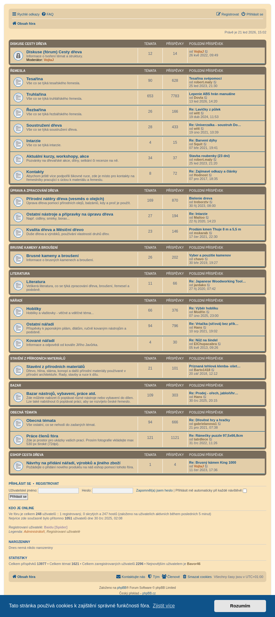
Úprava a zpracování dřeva (34, 190)
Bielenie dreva (200, 198)
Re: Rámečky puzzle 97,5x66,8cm (216, 435)
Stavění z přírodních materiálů (37, 358)
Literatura (20, 273)
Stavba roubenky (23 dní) (209, 156)
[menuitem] (47, 14)
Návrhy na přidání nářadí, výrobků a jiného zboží (73, 463)
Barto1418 (202, 370)
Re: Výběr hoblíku (203, 308)
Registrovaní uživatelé (63, 531)
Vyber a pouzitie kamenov (210, 255)
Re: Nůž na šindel (203, 340)
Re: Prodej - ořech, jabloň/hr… (213, 393)
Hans (198, 327)
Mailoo (199, 217)
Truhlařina (36, 94)
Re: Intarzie (198, 214)
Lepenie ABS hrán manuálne (212, 94)
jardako (200, 285)
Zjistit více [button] (164, 605)
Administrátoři (34, 531)
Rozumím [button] (240, 605)
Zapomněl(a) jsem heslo (154, 490)
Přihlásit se (20, 483)
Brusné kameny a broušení (34, 247)
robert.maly (203, 82)
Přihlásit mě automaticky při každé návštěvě (211, 490)
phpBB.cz (149, 593)
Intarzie (33, 140)
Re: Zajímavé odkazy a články (213, 171)
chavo (199, 259)
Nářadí (16, 300)
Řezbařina (36, 109)
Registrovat (47, 483)
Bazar (15, 385)
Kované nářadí (40, 340)
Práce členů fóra (42, 436)
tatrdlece (201, 439)
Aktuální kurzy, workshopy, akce (57, 156)
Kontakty (35, 171)
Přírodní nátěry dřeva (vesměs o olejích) (65, 198)
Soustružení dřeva (44, 125)
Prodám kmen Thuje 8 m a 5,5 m (215, 229)
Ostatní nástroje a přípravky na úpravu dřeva (69, 214)
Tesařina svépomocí (205, 78)
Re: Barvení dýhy (203, 140)
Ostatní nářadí (40, 324)
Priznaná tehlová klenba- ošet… (215, 366)
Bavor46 (193, 564)
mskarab (201, 233)
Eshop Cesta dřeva (26, 455)
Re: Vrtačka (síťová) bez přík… (213, 324)
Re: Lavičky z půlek (205, 109)
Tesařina (34, 79)
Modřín (199, 312)
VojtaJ (49, 60)
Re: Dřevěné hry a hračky (209, 420)
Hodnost (201, 175)
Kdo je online (21, 508)
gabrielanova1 (205, 424)
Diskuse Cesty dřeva (28, 44)
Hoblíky (33, 308)
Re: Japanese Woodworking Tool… (217, 281)
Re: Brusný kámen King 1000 (212, 462)
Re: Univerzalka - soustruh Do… (215, 125)
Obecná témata (23, 412)
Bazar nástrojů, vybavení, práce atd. (61, 393)
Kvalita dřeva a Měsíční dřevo (55, 229)
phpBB (121, 587)
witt (197, 113)
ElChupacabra (205, 344)
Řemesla (17, 70)
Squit (198, 144)
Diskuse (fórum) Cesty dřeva (54, 52)
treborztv (201, 202)
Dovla (198, 97)
